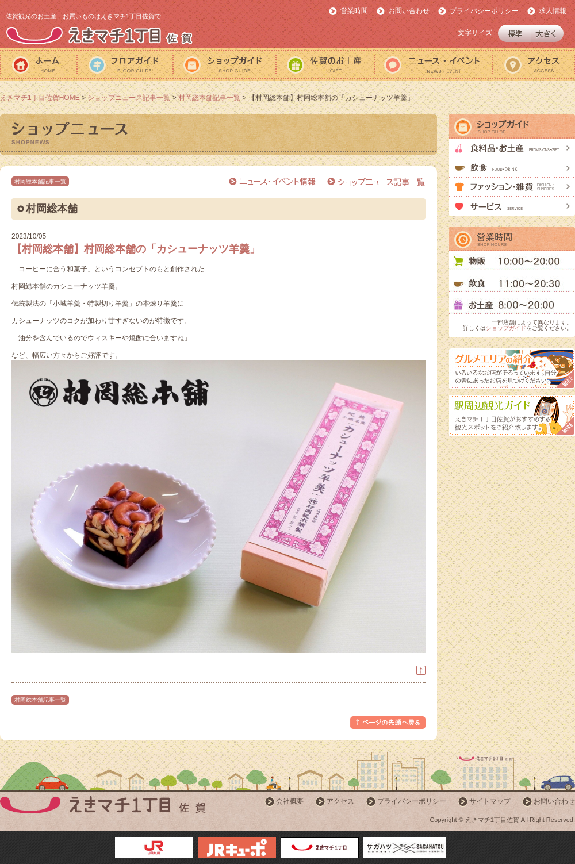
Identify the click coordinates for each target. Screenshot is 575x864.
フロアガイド (124, 64)
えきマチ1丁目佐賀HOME (40, 98)
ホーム (38, 64)
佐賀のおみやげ (324, 64)
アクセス (533, 64)
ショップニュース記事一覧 (128, 98)
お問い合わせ (409, 11)
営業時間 (354, 11)
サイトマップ (490, 801)
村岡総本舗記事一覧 (209, 98)
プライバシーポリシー (484, 11)
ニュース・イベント (433, 64)
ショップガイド (223, 64)
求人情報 (552, 11)
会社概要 (290, 801)
